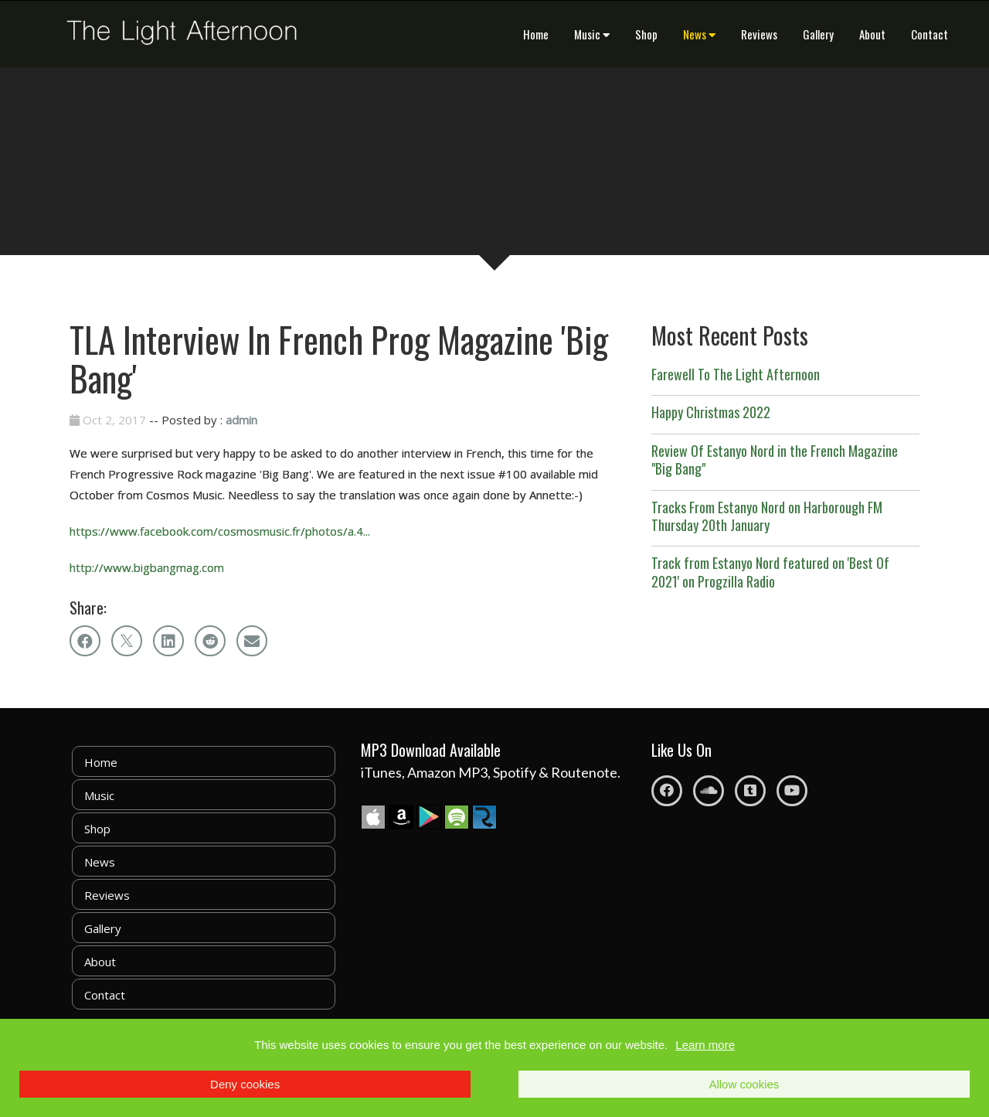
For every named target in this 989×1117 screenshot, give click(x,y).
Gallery (818, 34)
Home (536, 34)
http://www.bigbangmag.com (147, 567)
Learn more (705, 1044)
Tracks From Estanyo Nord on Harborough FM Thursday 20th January (766, 516)
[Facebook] (666, 790)
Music (592, 34)
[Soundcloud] (708, 790)
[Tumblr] (750, 790)
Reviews (759, 34)
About (872, 34)
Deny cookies (245, 1084)
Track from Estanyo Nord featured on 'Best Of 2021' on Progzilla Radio (770, 572)
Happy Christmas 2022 (710, 412)
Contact (929, 34)
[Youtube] (792, 790)
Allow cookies (744, 1084)
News (699, 34)
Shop (646, 34)
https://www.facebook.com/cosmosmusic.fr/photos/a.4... (220, 531)
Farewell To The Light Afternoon (735, 374)
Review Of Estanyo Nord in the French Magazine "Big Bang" (774, 459)
